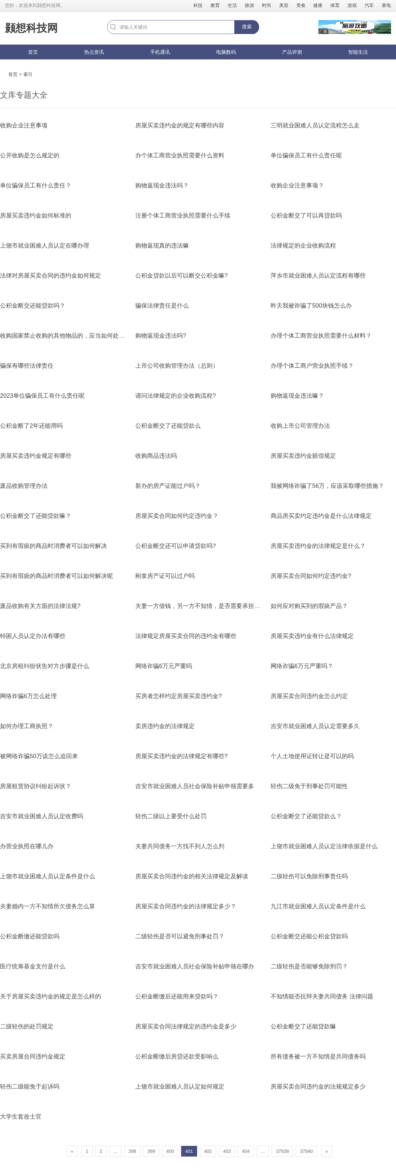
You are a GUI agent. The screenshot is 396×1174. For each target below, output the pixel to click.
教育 (215, 5)
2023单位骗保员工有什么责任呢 (42, 395)
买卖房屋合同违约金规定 (32, 1056)
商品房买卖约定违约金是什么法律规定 (321, 516)
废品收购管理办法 (24, 486)
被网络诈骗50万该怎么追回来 (39, 756)
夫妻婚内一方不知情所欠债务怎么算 (47, 906)
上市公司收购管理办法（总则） (176, 365)
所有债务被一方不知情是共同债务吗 (318, 1056)
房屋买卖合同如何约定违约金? (311, 576)
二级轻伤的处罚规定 (26, 1026)
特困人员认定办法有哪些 (32, 636)
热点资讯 (94, 52)
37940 (306, 1151)
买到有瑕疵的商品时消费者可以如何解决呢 (56, 576)
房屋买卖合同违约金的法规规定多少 (318, 1086)
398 (132, 1151)
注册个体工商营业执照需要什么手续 (182, 215)
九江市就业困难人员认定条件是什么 (318, 906)
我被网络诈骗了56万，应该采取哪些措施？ (327, 486)
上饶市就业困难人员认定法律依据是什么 (324, 846)
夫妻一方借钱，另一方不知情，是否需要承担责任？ (203, 606)
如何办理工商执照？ (26, 726)
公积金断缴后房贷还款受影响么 (176, 1056)
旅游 (249, 5)
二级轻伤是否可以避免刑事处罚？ (179, 936)
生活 (232, 5)
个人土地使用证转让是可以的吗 (312, 756)
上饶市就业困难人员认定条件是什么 (47, 876)
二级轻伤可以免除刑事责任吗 (309, 876)
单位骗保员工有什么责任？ (35, 185)
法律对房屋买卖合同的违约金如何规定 (50, 275)
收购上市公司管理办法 (300, 425)
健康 (317, 5)
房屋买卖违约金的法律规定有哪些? (181, 756)
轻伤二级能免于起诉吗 (29, 1086)
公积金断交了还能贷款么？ (306, 816)
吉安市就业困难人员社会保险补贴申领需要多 (194, 786)
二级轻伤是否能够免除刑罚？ (309, 966)
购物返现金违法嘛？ (297, 395)
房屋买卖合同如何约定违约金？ (176, 516)
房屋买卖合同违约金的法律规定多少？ (185, 906)
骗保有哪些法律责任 (26, 365)
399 (151, 1151)
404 (245, 1151)
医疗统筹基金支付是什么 (32, 966)
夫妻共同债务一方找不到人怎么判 (179, 846)
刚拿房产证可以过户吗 (165, 576)
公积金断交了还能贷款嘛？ (35, 516)
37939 (282, 1151)
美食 (301, 5)
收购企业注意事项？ (297, 185)
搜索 (247, 26)
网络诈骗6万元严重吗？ (302, 666)
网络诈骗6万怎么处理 (28, 696)
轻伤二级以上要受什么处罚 (171, 816)
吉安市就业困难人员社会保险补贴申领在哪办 (194, 966)
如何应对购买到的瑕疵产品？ (309, 606)
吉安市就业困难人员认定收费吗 (41, 816)
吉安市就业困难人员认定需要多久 (315, 726)
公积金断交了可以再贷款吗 (306, 215)
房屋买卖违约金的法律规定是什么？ (318, 546)
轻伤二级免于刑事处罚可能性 (309, 786)
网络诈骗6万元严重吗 (163, 666)
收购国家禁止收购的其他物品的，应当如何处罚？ (65, 335)
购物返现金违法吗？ (162, 185)
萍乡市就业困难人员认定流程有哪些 (318, 275)
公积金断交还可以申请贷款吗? (175, 546)
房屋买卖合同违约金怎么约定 (309, 696)
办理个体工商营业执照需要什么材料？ (321, 335)
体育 (335, 5)
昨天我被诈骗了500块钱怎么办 (311, 305)
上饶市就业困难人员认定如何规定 (179, 1086)
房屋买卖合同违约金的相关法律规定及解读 (191, 876)
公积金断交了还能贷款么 (168, 425)
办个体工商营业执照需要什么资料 (179, 155)
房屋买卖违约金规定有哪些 (35, 456)
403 (227, 1151)
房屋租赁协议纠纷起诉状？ (35, 786)
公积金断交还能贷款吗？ (32, 305)
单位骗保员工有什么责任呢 (306, 155)
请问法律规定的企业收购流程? (175, 395)
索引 (28, 74)
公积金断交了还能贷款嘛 (303, 1026)
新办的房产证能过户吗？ (168, 486)
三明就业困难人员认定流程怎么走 (315, 125)
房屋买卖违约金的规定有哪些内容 (179, 125)
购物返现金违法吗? (160, 335)
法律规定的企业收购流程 (303, 245)
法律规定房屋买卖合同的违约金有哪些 (185, 636)
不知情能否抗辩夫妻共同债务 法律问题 (322, 996)
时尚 (266, 5)
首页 (33, 52)
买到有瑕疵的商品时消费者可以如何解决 (53, 546)
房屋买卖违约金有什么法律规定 (312, 636)
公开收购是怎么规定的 (29, 155)
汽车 (369, 5)
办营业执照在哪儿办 (26, 846)
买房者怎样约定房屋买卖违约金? (178, 696)
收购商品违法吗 (156, 456)
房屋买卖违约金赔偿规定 (303, 456)
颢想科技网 (31, 28)
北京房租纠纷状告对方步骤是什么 (44, 666)
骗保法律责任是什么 (162, 305)
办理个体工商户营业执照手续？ (312, 365)
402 (208, 1151)
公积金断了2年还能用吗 (31, 425)
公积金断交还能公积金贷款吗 (309, 936)
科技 (198, 5)
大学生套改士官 (21, 1116)
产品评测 (292, 52)
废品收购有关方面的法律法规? (40, 606)
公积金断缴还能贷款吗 (29, 936)
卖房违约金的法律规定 (165, 726)
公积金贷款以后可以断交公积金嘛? (181, 275)
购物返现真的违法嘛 (162, 245)
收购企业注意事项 (24, 125)
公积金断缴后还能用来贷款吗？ (176, 996)
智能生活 (358, 52)
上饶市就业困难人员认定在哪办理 (44, 245)
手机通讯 (160, 52)
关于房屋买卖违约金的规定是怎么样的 (50, 996)
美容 (283, 5)
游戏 (352, 5)
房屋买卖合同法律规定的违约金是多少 (185, 1026)
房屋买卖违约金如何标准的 (35, 215)
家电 (386, 5)
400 (170, 1151)
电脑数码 (226, 52)
